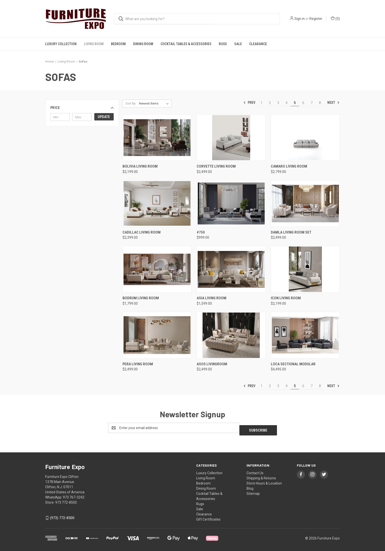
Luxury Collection (61, 44)
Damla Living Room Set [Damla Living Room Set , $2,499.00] (291, 232)
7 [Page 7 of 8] (312, 103)
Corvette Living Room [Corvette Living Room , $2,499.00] (216, 166)
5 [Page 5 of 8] (295, 103)
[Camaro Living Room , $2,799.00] (305, 137)
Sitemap (253, 491)
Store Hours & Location (264, 481)
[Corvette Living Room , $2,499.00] (231, 137)
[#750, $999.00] (231, 203)
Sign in (299, 19)
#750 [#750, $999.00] (201, 232)
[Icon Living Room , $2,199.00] (305, 269)
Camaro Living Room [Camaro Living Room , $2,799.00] (289, 166)
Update (104, 117)
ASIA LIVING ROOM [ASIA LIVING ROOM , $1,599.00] (211, 298)
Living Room (94, 44)
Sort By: (130, 103)
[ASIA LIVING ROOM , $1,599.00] (231, 269)
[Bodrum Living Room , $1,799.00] (157, 269)
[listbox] (154, 103)
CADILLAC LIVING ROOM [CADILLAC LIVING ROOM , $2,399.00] (142, 232)
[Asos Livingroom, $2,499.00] (231, 335)
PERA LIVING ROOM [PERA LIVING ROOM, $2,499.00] (138, 364)
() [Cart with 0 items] (335, 18)
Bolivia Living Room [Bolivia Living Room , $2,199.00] (140, 166)
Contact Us (255, 470)
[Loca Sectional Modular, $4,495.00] (305, 335)
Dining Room (143, 44)
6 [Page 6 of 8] (303, 103)
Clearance (258, 44)
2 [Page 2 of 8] (270, 103)
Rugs (223, 44)
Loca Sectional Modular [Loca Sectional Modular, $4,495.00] (293, 364)
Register (315, 19)
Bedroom (118, 44)
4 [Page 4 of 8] (287, 103)
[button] (82, 108)
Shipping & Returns (261, 476)
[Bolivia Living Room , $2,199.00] (157, 137)
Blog (250, 486)
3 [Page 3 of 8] (278, 103)
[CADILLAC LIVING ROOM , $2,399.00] (157, 203)
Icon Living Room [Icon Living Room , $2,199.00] (286, 298)
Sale (238, 44)
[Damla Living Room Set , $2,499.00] (305, 203)
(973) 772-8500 (62, 515)
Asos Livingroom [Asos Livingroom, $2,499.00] (212, 364)
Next (333, 102)
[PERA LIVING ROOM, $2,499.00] (157, 335)
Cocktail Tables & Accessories (186, 44)
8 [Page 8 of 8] (320, 103)
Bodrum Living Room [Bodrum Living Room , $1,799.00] (141, 298)
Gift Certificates (208, 517)
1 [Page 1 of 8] (261, 103)
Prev (249, 102)
